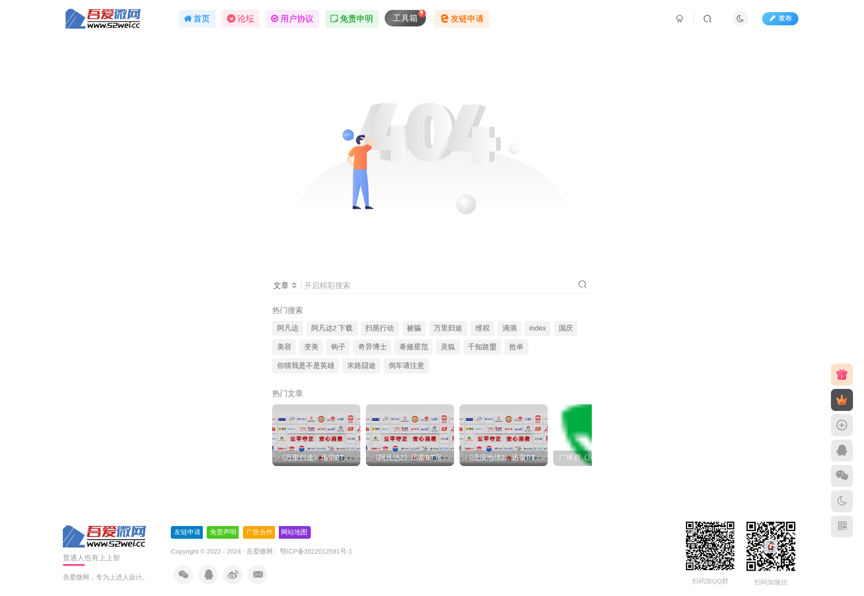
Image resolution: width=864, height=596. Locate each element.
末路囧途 (361, 366)
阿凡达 (288, 328)
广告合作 (259, 532)
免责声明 (223, 532)
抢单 (516, 347)
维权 (483, 328)
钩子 (338, 347)
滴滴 (510, 328)
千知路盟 (482, 347)
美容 (284, 347)
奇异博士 (372, 347)
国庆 (566, 328)
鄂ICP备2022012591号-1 (315, 551)
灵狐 (448, 347)
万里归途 (448, 328)
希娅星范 (413, 347)
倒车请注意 (406, 366)
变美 (311, 347)
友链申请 (187, 532)
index (538, 328)
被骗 (414, 328)
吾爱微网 (259, 551)
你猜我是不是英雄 (305, 366)
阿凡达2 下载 (332, 328)
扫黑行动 (379, 328)
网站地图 (294, 532)
